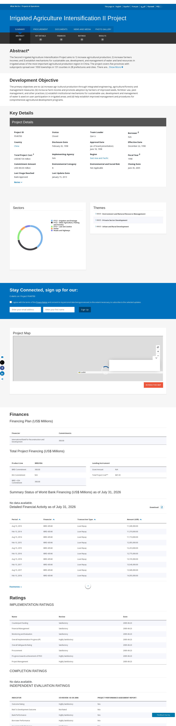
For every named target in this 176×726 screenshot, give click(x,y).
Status (55, 132)
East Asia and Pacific (99, 158)
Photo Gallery (103, 29)
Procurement (40, 29)
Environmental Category (64, 164)
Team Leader (96, 132)
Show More (116, 67)
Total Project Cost (24, 154)
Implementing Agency (63, 154)
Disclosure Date (60, 142)
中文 (158, 6)
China (16, 146)
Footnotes (15, 586)
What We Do (15, 6)
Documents (61, 29)
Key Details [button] (40, 38)
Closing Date (134, 164)
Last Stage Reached (24, 173)
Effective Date (135, 142)
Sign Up (85, 309)
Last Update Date (61, 173)
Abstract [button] (20, 38)
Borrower (133, 132)
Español (126, 6)
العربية (143, 6)
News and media (82, 29)
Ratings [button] (82, 38)
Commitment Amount (25, 164)
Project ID (19, 132)
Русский (151, 6)
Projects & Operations (30, 6)
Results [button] (102, 38)
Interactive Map (153, 385)
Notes (17, 182)
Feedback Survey (163, 715)
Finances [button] (61, 38)
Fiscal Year (134, 154)
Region (93, 154)
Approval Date (97, 142)
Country (18, 142)
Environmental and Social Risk (105, 164)
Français (135, 6)
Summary (20, 29)
